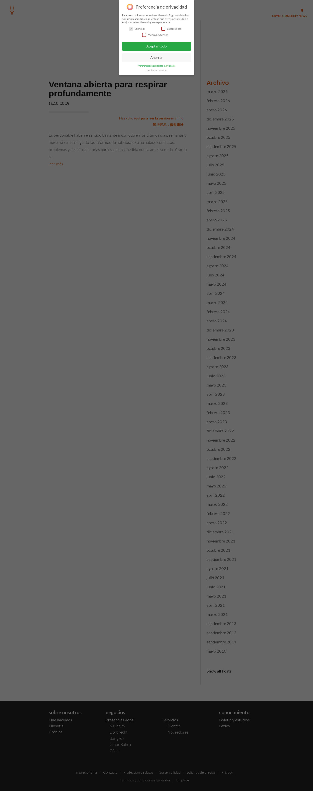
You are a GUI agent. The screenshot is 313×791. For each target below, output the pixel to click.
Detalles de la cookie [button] (156, 68)
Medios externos (155, 33)
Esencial (137, 27)
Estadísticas (171, 27)
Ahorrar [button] (156, 56)
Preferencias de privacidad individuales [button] (156, 64)
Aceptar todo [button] (156, 44)
